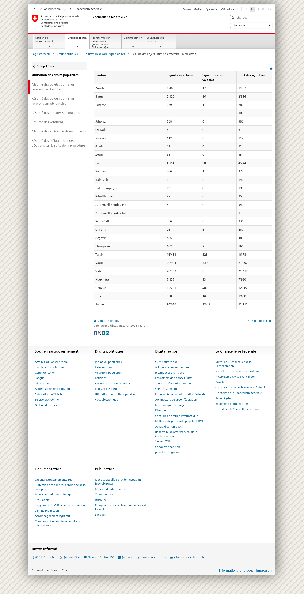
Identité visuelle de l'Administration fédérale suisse (118, 481)
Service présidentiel (47, 399)
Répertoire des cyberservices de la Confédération (176, 434)
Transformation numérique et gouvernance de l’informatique (101, 42)
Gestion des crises (46, 405)
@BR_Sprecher (46, 557)
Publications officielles (49, 394)
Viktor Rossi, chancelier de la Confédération (233, 364)
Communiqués (104, 494)
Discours (100, 499)
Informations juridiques (236, 570)
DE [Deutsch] (247, 9)
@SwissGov (72, 557)
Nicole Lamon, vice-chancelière (235, 376)
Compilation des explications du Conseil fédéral (120, 507)
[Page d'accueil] (92, 21)
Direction (221, 382)
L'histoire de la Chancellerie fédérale (238, 393)
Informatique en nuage (170, 405)
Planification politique (49, 367)
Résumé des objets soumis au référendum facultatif (53, 86)
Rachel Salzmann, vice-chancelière (237, 371)
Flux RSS (108, 557)
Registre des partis (106, 388)
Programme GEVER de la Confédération (60, 505)
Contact (187, 9)
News (92, 557)
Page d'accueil (41, 54)
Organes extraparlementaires (53, 479)
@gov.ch (128, 557)
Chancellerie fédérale (86, 8)
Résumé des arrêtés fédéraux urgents (59, 131)
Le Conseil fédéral (47, 8)
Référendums (103, 367)
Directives (161, 410)
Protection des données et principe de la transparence (60, 487)
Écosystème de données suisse (174, 378)
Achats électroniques (168, 426)
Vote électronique (106, 399)
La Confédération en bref (111, 489)
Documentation (133, 37)
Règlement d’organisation (232, 403)
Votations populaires (108, 372)
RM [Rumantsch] (263, 9)
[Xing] (104, 332)
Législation (42, 383)
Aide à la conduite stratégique (54, 494)
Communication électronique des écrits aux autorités (60, 523)
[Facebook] (96, 332)
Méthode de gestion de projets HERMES (180, 421)
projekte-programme (168, 452)
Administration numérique (172, 367)
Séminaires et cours (47, 510)
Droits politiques (78, 39)
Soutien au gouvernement (44, 39)
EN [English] (269, 9)
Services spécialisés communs (173, 383)
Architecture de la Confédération (176, 399)
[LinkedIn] (107, 332)
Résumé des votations (47, 122)
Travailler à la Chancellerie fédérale (237, 409)
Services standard (166, 388)
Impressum (264, 570)
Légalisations (211, 9)
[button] (233, 17)
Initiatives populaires (108, 362)
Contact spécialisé (108, 320)
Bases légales (223, 398)
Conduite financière (167, 446)
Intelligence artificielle (169, 372)
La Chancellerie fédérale (155, 39)
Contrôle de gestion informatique (176, 415)
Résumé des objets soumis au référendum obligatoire (53, 101)
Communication (45, 372)
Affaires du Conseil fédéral (51, 362)
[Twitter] (100, 332)
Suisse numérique (166, 362)
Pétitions (100, 378)
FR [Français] (252, 9)
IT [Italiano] (258, 9)
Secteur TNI (162, 441)
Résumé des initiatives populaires (56, 113)
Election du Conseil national (113, 383)
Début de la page (261, 320)
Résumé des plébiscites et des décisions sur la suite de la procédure (58, 143)
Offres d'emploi (229, 9)
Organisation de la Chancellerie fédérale (240, 387)
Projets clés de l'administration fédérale (180, 394)
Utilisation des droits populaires (104, 54)
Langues (40, 378)
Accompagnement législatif (52, 388)
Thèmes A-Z (251, 25)
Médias (198, 9)
